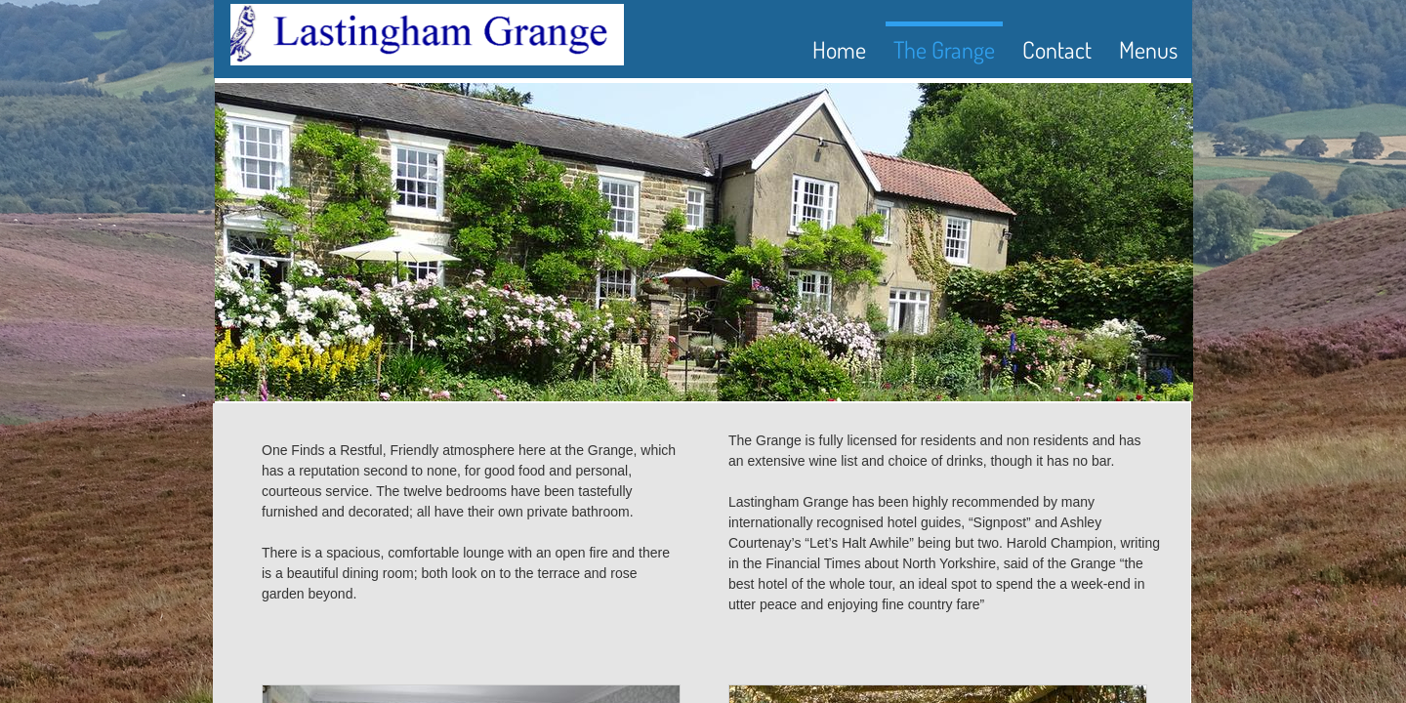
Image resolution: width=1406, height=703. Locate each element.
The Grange (944, 49)
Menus (1148, 49)
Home (839, 49)
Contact (1057, 49)
